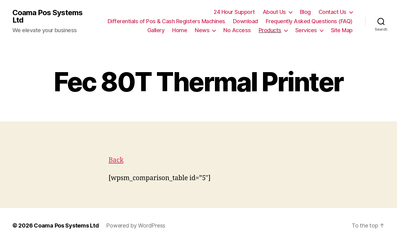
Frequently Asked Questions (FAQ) (309, 21)
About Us (274, 12)
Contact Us (332, 12)
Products (270, 30)
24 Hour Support (234, 12)
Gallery (156, 30)
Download (245, 21)
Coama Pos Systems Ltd (47, 16)
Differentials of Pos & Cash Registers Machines (166, 21)
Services (306, 30)
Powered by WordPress (135, 225)
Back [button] (116, 160)
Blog (305, 12)
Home (179, 30)
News (202, 30)
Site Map (342, 30)
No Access (237, 30)
